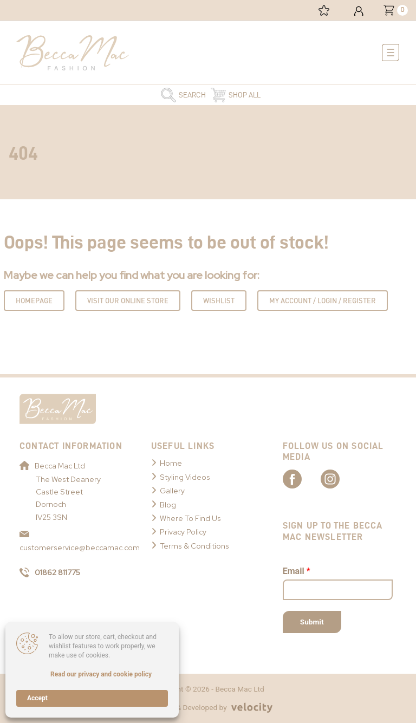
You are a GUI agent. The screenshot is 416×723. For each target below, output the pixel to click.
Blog (168, 505)
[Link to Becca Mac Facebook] (302, 478)
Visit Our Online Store (127, 300)
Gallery (172, 491)
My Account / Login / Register (322, 300)
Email (296, 571)
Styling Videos (185, 477)
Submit (312, 621)
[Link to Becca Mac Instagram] (340, 478)
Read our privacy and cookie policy (101, 674)
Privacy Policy (183, 532)
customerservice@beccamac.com (74, 542)
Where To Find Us (190, 518)
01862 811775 (50, 572)
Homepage (34, 300)
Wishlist (219, 300)
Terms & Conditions (194, 546)
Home (171, 463)
